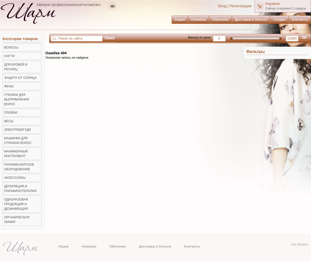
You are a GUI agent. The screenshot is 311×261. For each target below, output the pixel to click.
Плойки (10, 112)
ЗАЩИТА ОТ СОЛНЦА (20, 78)
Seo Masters (299, 244)
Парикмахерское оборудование (19, 167)
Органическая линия (16, 220)
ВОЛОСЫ (11, 47)
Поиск (109, 38)
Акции (180, 19)
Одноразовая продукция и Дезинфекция (16, 204)
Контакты (300, 19)
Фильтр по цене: (199, 37)
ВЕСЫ (8, 121)
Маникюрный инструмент (16, 154)
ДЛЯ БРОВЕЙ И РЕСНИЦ (15, 67)
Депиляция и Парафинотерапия (20, 189)
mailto (112, 6)
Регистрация (240, 6)
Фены (9, 86)
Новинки (198, 19)
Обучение (220, 19)
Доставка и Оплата (251, 19)
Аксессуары (15, 178)
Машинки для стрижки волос (18, 140)
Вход (222, 6)
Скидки (279, 19)
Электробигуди (17, 130)
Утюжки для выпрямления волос (16, 99)
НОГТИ (9, 56)
